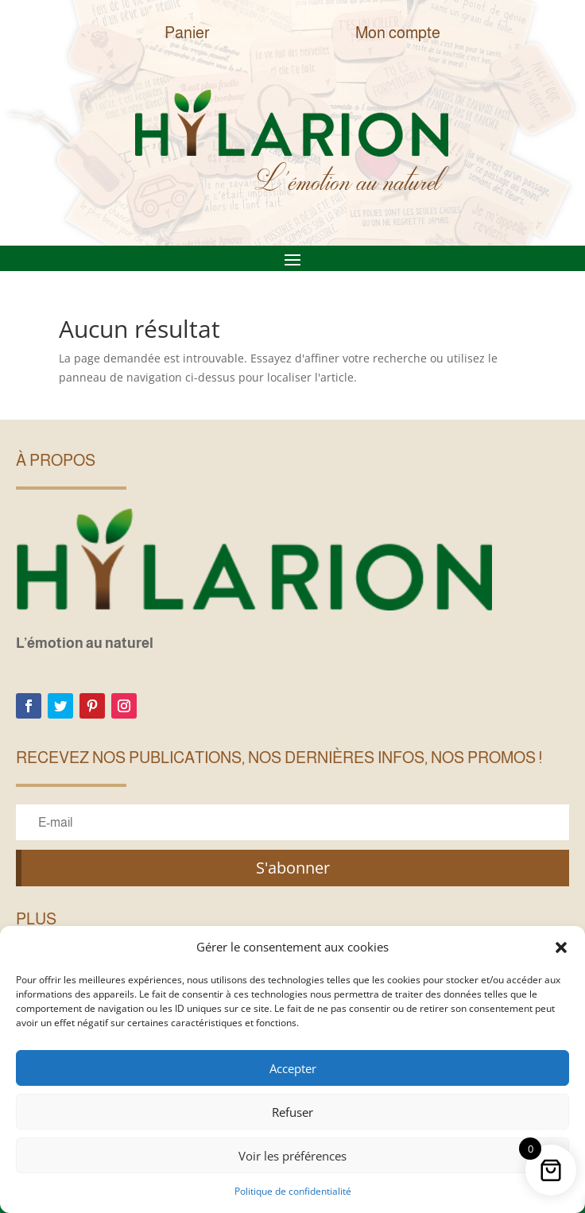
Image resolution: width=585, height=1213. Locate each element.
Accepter (292, 1068)
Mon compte (397, 32)
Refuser (292, 1112)
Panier (187, 32)
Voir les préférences (292, 1156)
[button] (561, 947)
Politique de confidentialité (292, 1191)
